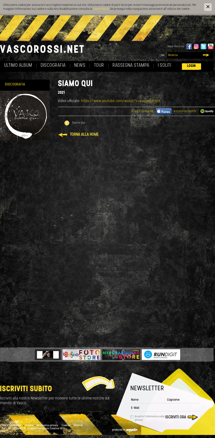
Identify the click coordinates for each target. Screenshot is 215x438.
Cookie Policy (101, 9)
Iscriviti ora (175, 417)
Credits (29, 425)
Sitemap (78, 425)
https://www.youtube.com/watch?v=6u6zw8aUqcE (121, 101)
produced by (124, 430)
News (80, 65)
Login (191, 66)
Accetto (149, 418)
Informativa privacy (47, 425)
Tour (99, 65)
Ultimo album (18, 65)
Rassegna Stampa (131, 65)
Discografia (53, 65)
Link (162, 55)
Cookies (66, 425)
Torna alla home (84, 135)
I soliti (164, 65)
